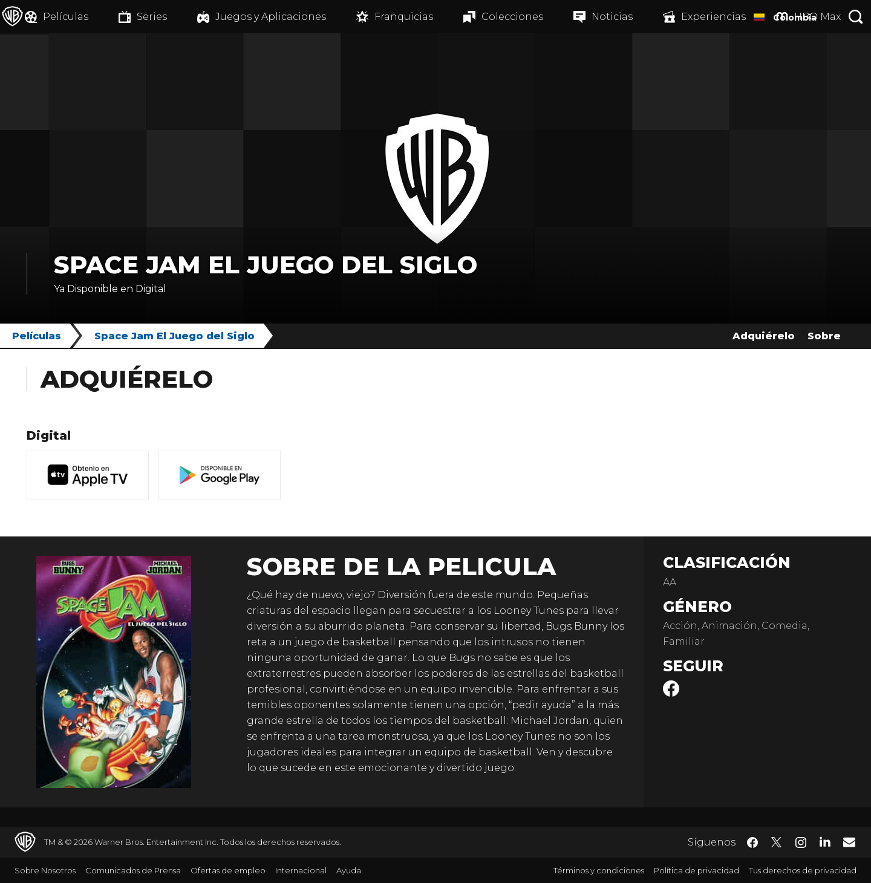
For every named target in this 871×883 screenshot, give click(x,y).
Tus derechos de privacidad (802, 870)
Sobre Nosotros (45, 870)
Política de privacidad (696, 870)
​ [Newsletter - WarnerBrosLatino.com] (849, 842)
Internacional (301, 870)
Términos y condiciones (598, 870)
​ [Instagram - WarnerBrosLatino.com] (801, 842)
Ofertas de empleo (228, 870)
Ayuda (348, 870)
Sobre (824, 336)
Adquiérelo (763, 336)
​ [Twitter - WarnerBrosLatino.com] (776, 842)
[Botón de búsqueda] (856, 16)
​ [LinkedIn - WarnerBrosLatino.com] (825, 841)
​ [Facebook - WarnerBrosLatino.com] (752, 842)
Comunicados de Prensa (133, 870)
